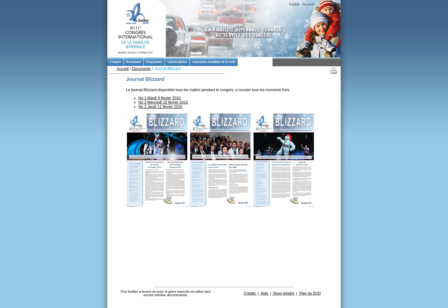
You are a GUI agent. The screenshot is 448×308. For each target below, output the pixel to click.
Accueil (123, 69)
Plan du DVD (309, 293)
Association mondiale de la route (214, 61)
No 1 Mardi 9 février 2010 (159, 98)
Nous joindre (283, 293)
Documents (133, 61)
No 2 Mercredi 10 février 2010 (163, 102)
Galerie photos (177, 61)
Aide (264, 293)
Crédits (250, 293)
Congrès (115, 61)
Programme (154, 61)
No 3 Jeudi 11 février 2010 (160, 107)
